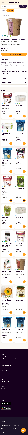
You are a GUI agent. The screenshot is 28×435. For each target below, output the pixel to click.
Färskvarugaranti (6, 363)
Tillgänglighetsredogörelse (9, 427)
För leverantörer (6, 373)
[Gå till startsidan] (14, 2)
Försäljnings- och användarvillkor (10, 423)
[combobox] (10, 6)
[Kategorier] (2, 2)
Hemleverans (5, 361)
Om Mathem (4, 387)
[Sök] (2, 6)
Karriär (4, 389)
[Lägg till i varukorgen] (10, 114)
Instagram (5, 379)
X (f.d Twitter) (6, 377)
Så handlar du (5, 359)
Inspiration (4, 355)
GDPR (3, 430)
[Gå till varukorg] (23, 6)
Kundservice (4, 371)
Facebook (4, 375)
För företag (4, 393)
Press (3, 391)
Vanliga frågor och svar (8, 357)
